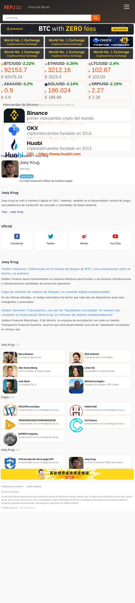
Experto (27, 185)
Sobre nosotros (34, 578)
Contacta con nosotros (12, 578)
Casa (4, 185)
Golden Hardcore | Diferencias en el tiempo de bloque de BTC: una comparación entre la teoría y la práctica (65, 301)
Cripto (15, 185)
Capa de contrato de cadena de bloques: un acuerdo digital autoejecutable (55, 321)
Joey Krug (16, 241)
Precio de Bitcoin (27, 599)
